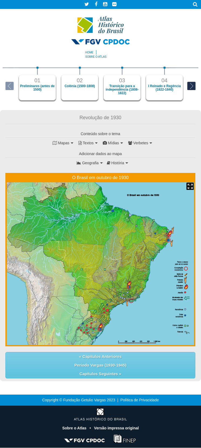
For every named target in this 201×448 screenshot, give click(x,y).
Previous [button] (9, 86)
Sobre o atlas (96, 56)
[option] (37, 83)
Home (89, 52)
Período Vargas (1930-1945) (100, 365)
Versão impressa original (116, 428)
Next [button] (191, 86)
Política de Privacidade (139, 400)
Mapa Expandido (190, 186)
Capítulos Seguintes (99, 374)
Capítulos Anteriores (101, 356)
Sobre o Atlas (75, 428)
